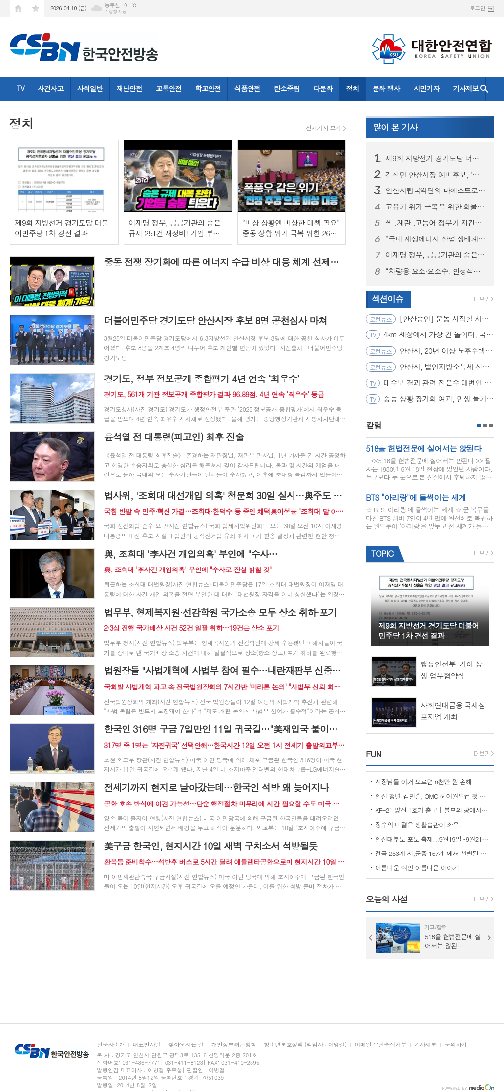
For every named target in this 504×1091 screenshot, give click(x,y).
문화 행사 (386, 88)
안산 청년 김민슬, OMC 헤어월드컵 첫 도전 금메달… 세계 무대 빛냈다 (432, 796)
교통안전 (169, 88)
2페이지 (485, 425)
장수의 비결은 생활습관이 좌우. (418, 824)
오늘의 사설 (387, 899)
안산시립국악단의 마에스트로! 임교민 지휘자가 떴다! (435, 190)
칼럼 (373, 425)
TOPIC (382, 553)
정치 (352, 88)
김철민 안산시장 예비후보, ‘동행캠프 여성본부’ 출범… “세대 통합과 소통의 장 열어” (435, 175)
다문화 (322, 88)
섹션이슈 (387, 299)
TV (20, 88)
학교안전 (208, 88)
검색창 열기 (484, 89)
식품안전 (247, 88)
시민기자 (427, 88)
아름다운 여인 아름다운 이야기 (417, 867)
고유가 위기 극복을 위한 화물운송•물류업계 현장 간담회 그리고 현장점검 (435, 207)
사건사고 (51, 88)
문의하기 (455, 1044)
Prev (371, 937)
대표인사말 (146, 1044)
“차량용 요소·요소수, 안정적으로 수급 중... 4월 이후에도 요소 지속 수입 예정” (435, 271)
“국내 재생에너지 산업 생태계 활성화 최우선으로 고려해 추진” (435, 239)
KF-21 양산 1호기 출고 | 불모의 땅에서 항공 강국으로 (432, 810)
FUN (373, 753)
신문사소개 (111, 1044)
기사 (395, 127)
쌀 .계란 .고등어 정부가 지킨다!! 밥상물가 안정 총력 (435, 223)
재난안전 (129, 88)
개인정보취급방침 (233, 1044)
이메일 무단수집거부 (380, 1044)
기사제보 (466, 88)
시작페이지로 (18, 8)
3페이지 (491, 425)
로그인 (477, 8)
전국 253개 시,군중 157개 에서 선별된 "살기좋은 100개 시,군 (432, 853)
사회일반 (90, 88)
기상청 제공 (115, 11)
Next (489, 937)
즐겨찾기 (35, 8)
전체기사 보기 (323, 128)
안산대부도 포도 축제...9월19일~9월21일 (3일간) (432, 839)
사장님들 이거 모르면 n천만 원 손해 (423, 781)
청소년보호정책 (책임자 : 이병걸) (305, 1044)
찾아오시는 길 (186, 1044)
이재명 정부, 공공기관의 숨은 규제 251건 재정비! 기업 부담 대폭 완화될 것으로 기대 (435, 255)
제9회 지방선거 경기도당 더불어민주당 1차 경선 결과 (435, 158)
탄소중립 (287, 88)
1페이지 (479, 425)
